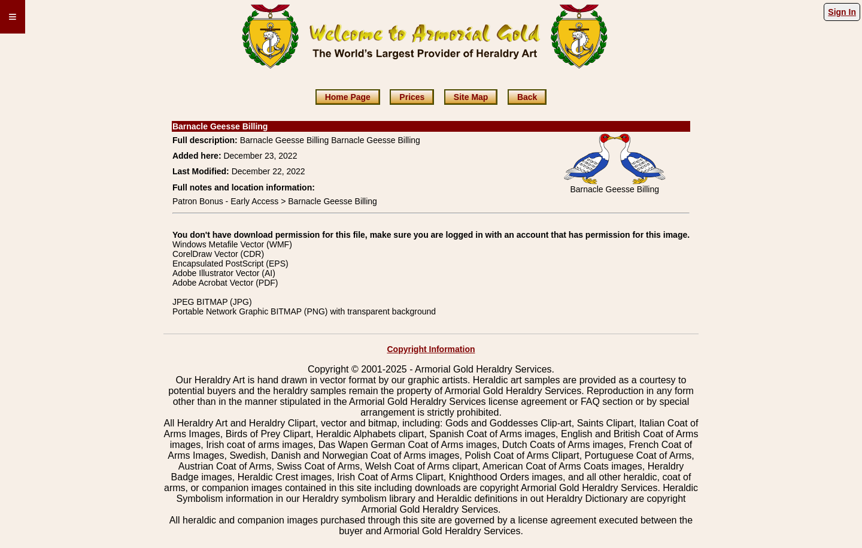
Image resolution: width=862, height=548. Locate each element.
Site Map (471, 97)
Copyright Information (431, 349)
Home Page (348, 97)
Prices (411, 97)
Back (527, 97)
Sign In (842, 12)
